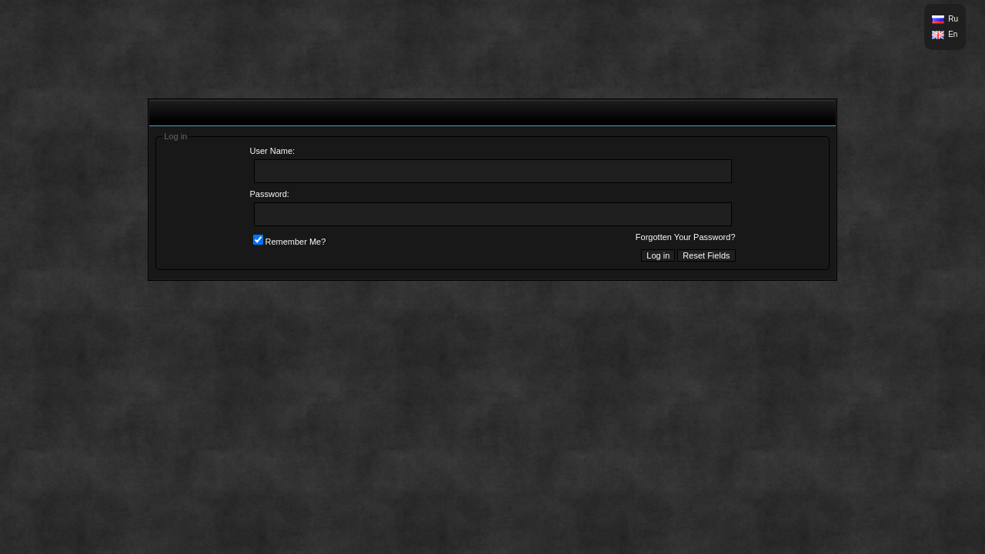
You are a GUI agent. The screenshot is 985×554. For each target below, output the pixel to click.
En (952, 34)
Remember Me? (289, 241)
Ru (953, 19)
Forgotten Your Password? (686, 237)
